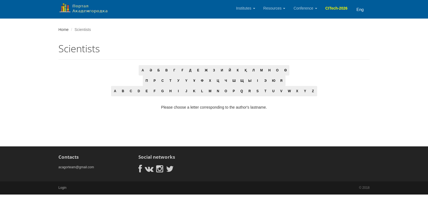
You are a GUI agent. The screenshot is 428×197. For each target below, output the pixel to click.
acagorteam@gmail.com (76, 167)
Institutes (245, 8)
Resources (274, 8)
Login (62, 188)
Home (63, 29)
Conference (305, 8)
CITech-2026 (336, 8)
